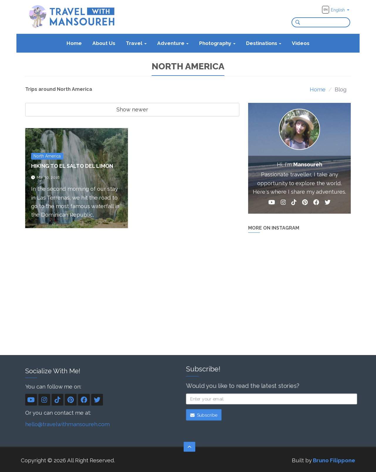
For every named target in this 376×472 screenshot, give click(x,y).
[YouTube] (271, 203)
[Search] (296, 22)
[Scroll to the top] (189, 447)
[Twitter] (328, 203)
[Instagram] (283, 203)
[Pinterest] (305, 203)
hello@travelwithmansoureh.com (67, 424)
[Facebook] (316, 203)
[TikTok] (294, 203)
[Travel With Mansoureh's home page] (72, 16)
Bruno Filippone (334, 460)
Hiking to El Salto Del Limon (72, 166)
